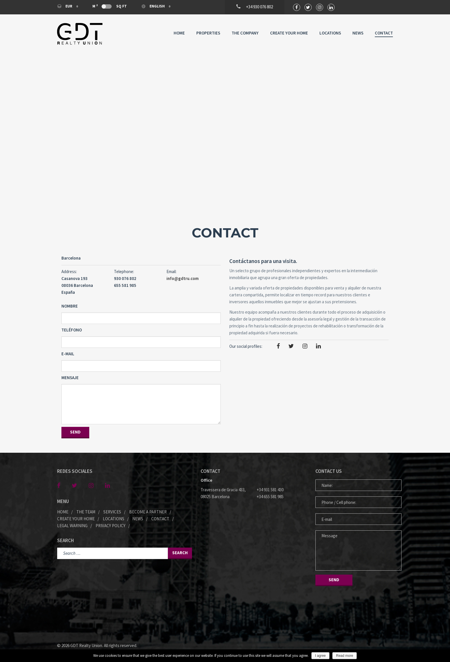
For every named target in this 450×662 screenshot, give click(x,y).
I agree (320, 656)
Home (179, 33)
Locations (330, 33)
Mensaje (70, 377)
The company (245, 33)
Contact (384, 33)
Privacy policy (110, 525)
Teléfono (71, 330)
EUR (65, 6)
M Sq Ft (109, 6)
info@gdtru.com (182, 278)
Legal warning (72, 525)
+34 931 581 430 (270, 489)
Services (112, 512)
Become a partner (148, 512)
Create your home (289, 33)
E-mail (67, 353)
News (357, 33)
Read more (344, 656)
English (153, 6)
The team (85, 512)
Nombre (69, 306)
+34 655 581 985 (270, 496)
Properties (208, 33)
